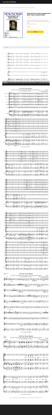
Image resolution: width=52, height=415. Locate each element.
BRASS (2, 7)
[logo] (9, 2)
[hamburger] (49, 1)
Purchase (35, 31)
